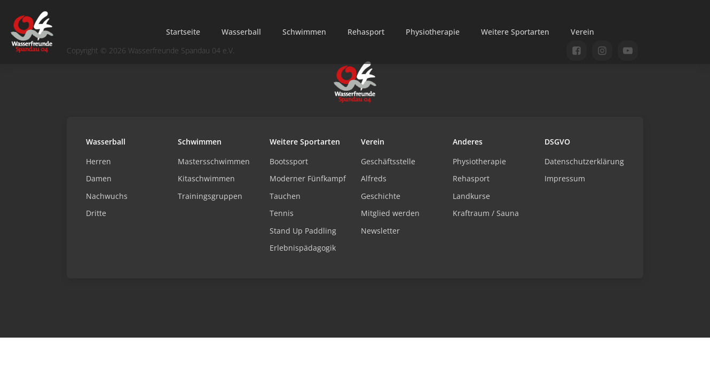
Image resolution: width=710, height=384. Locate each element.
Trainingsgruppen (210, 196)
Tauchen (285, 196)
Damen (99, 178)
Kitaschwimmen (206, 178)
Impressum (565, 178)
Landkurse (471, 196)
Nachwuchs (107, 196)
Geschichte (380, 196)
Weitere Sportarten (515, 32)
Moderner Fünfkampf (308, 178)
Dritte (96, 213)
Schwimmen (304, 32)
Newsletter (380, 231)
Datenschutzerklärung (584, 161)
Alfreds (373, 178)
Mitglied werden (390, 213)
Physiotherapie (433, 32)
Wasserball (241, 32)
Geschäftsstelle (388, 161)
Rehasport (366, 32)
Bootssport (289, 161)
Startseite (183, 32)
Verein (582, 32)
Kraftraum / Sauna (486, 213)
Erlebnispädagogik (303, 248)
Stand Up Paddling (303, 231)
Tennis (282, 213)
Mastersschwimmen (214, 161)
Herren (98, 161)
